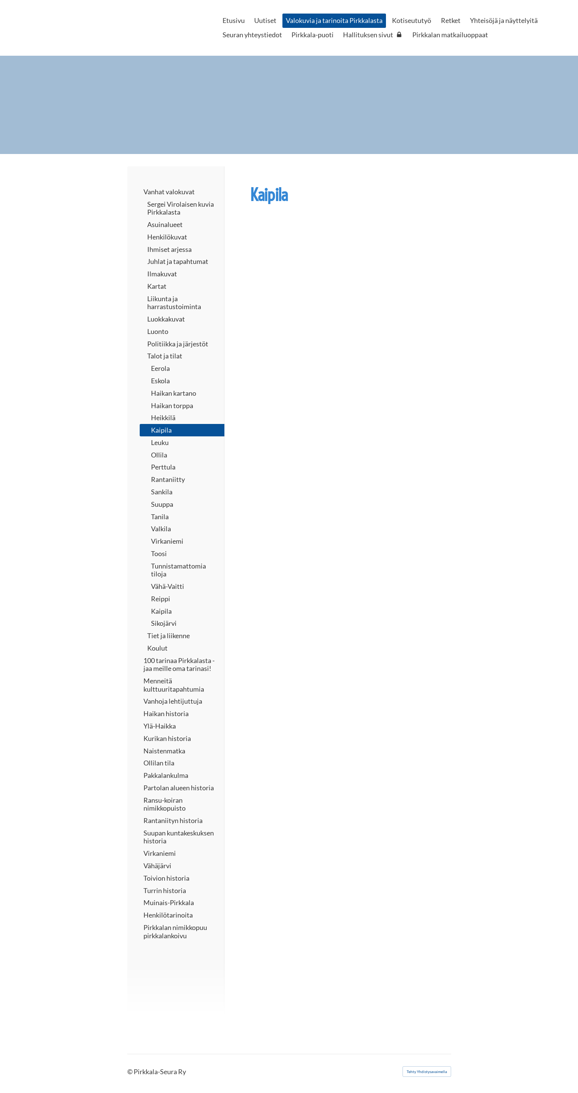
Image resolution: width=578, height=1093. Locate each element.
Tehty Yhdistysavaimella (427, 1071)
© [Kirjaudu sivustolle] (130, 1071)
